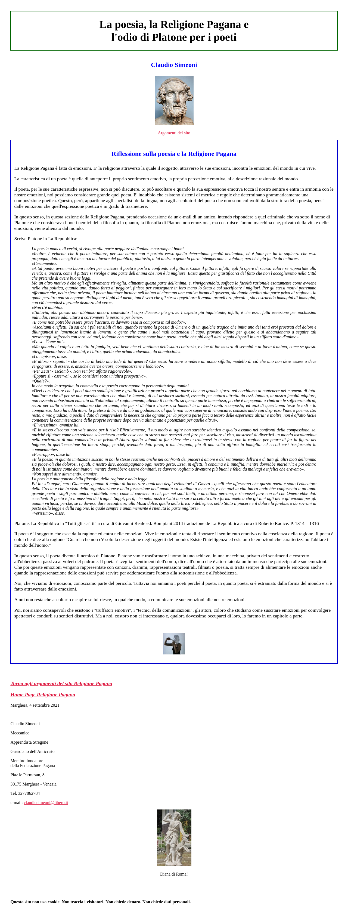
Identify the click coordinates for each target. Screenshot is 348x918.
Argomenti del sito (174, 133)
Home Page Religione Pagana (42, 694)
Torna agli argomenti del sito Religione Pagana (61, 683)
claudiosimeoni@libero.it (46, 802)
